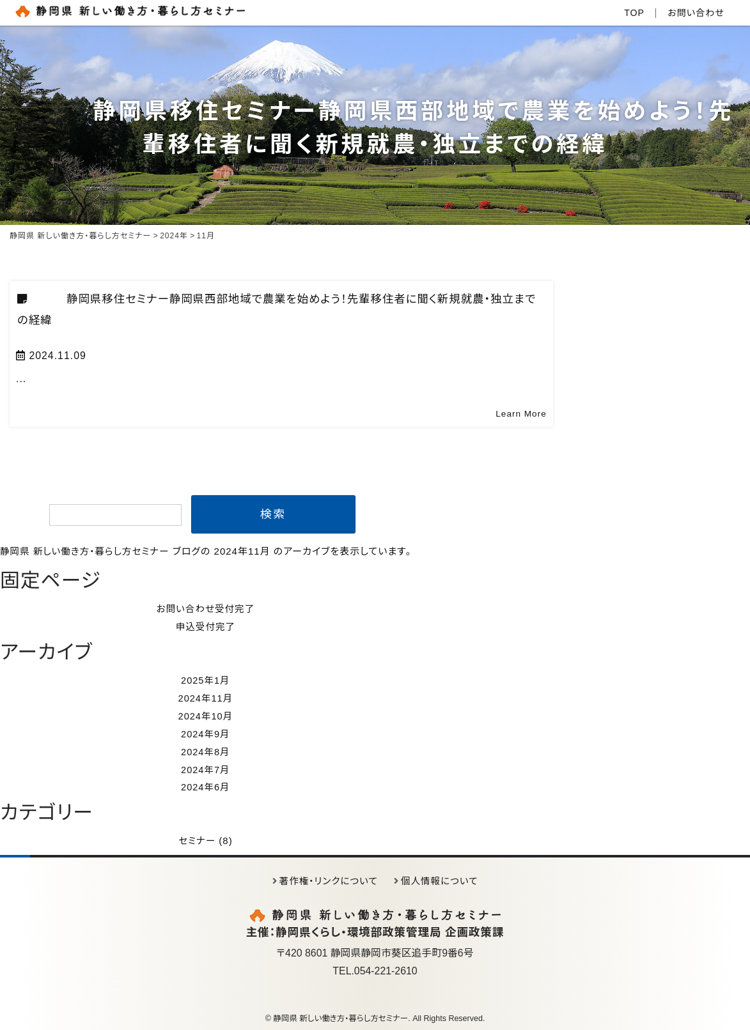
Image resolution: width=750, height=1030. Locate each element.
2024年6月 (208, 785)
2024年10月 (208, 714)
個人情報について (441, 878)
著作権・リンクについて (328, 878)
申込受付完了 (207, 626)
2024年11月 (208, 697)
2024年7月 (208, 767)
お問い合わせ (694, 12)
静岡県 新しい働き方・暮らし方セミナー (87, 551)
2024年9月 (208, 732)
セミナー (199, 838)
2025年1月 (208, 679)
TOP (630, 12)
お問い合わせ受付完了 (207, 608)
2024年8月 (208, 749)
